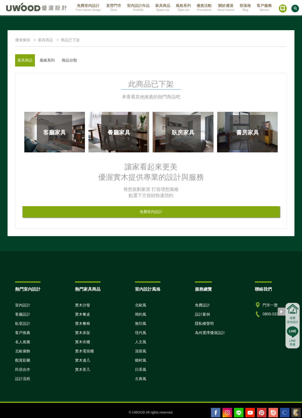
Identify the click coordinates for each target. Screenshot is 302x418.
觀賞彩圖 (22, 360)
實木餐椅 (82, 324)
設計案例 (202, 314)
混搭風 (140, 351)
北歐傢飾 (22, 351)
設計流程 (22, 379)
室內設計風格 (147, 289)
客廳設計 (22, 314)
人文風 (140, 342)
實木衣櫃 (82, 342)
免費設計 (202, 305)
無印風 (140, 324)
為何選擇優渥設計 (210, 333)
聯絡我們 (263, 289)
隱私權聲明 (204, 324)
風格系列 (47, 60)
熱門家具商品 (88, 289)
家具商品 (25, 60)
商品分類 (69, 60)
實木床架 (82, 333)
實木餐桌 (82, 314)
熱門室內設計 (28, 289)
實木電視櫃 (84, 351)
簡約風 (140, 314)
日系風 (140, 370)
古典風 (140, 379)
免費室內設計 (151, 212)
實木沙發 (82, 305)
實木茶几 (82, 370)
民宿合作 (22, 370)
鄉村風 (140, 360)
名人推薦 (22, 342)
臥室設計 (22, 324)
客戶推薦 (22, 333)
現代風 (140, 333)
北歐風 (140, 305)
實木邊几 (82, 360)
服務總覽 (203, 289)
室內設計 (22, 305)
